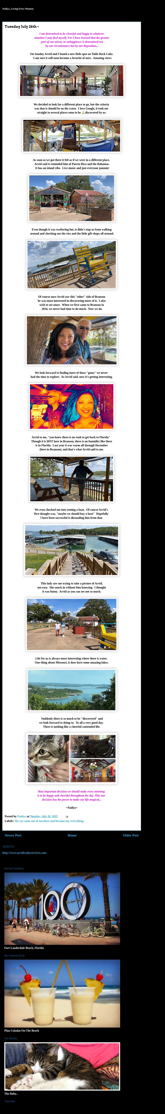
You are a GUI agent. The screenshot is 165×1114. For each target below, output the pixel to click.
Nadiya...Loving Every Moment (18, 9)
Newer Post (13, 835)
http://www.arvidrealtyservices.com (24, 852)
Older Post (131, 835)
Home (72, 835)
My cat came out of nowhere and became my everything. (49, 821)
